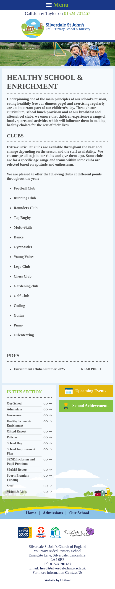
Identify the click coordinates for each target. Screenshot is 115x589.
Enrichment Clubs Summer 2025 (57, 369)
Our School (24, 404)
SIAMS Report (24, 470)
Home (31, 513)
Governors (24, 415)
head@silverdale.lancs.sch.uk (63, 568)
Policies (24, 438)
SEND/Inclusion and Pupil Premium (24, 461)
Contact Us (73, 572)
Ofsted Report (24, 432)
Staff (24, 486)
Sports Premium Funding (24, 478)
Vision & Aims (24, 492)
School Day (24, 443)
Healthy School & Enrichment (24, 423)
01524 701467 (77, 13)
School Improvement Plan (24, 451)
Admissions (24, 410)
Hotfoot (65, 580)
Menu (57, 4)
